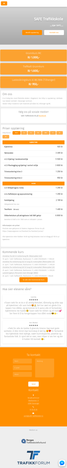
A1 (59, 133)
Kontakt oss (54, 33)
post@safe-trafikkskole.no (33, 416)
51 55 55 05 (33, 410)
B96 (46, 133)
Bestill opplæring (32, 33)
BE (38, 133)
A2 (6, 136)
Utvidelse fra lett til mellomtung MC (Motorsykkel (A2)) (22, 256)
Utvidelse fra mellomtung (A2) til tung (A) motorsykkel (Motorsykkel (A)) (28, 262)
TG (31, 133)
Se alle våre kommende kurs (33, 280)
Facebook (42, 116)
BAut (16, 133)
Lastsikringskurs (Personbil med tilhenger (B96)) (20, 273)
